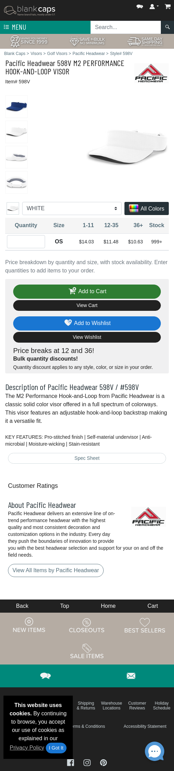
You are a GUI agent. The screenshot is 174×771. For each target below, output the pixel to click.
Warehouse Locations (111, 705)
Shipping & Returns (86, 705)
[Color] (72, 208)
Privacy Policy (27, 748)
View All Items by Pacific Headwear (55, 570)
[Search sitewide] (125, 27)
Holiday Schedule (162, 705)
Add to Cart (87, 291)
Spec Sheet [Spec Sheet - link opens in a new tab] (87, 458)
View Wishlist (87, 337)
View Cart (87, 305)
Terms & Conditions (87, 726)
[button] (139, 5)
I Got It (56, 748)
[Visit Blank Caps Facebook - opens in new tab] (71, 762)
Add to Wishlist (87, 323)
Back (22, 606)
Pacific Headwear (30, 63)
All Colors (146, 209)
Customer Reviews (137, 705)
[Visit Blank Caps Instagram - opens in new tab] (87, 762)
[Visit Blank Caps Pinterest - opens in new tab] (103, 762)
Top (64, 606)
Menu (14, 27)
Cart (152, 606)
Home (108, 606)
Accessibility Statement (145, 726)
